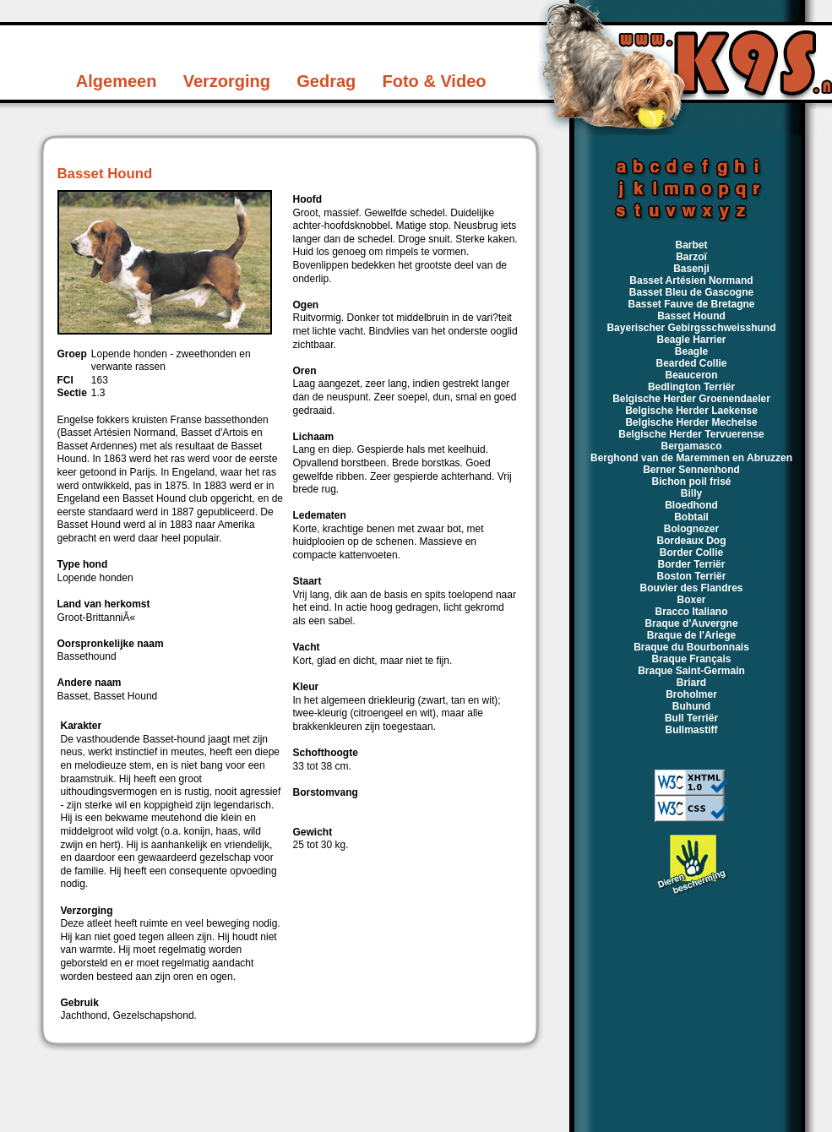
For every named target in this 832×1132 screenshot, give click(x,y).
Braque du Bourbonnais (691, 647)
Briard (691, 682)
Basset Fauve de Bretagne (691, 304)
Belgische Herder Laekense (691, 410)
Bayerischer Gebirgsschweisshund (690, 328)
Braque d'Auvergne (690, 623)
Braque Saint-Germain (691, 671)
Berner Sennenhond (691, 470)
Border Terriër (692, 564)
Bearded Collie (690, 363)
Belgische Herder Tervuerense (691, 434)
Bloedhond (691, 505)
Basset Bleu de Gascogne (691, 292)
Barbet (691, 245)
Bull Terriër (691, 718)
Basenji (691, 269)
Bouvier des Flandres (690, 588)
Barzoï (691, 257)
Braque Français (691, 659)
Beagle (691, 351)
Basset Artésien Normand (691, 280)
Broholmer (691, 694)
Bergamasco (691, 446)
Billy (691, 493)
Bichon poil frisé (691, 481)
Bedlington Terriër (691, 387)
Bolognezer (691, 529)
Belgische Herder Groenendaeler (691, 399)
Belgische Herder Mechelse (691, 422)
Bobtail (691, 517)
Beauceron (691, 375)
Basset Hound (691, 316)
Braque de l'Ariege (692, 635)
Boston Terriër (691, 576)
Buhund (691, 706)
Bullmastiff (691, 730)
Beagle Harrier (691, 340)
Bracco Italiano (691, 612)
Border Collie (691, 552)
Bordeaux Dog (691, 541)
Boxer (691, 600)
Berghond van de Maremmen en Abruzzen (691, 458)
